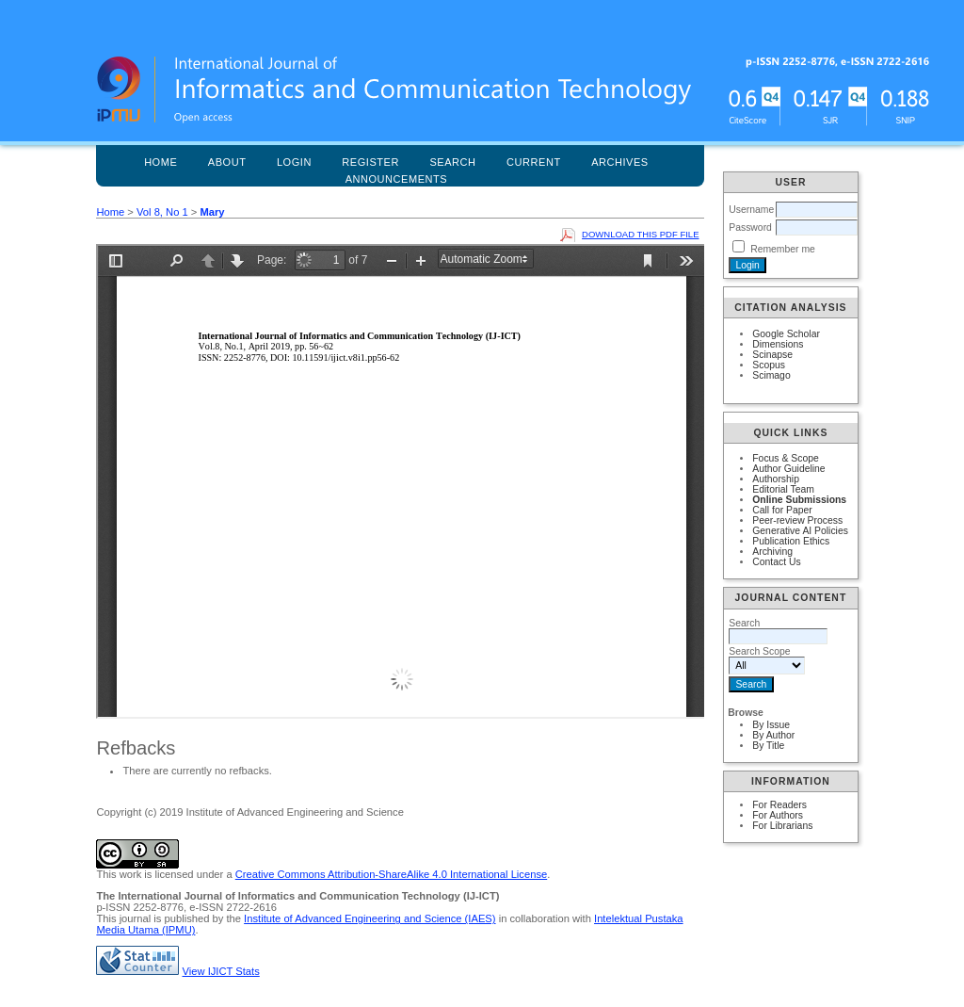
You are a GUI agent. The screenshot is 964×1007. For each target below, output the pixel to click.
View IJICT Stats (221, 971)
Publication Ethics (790, 541)
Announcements (396, 179)
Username (751, 209)
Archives (620, 162)
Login (294, 162)
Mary (212, 212)
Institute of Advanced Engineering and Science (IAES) (369, 918)
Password (750, 227)
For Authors (777, 815)
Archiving (772, 551)
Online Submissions (799, 500)
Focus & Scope (785, 458)
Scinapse (772, 354)
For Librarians (782, 825)
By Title (768, 745)
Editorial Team (783, 489)
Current (533, 162)
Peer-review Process (797, 520)
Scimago (771, 375)
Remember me (782, 249)
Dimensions (777, 344)
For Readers (779, 805)
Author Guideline (788, 468)
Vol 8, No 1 (162, 212)
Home (160, 162)
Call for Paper (782, 510)
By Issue (771, 725)
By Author (773, 735)
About (227, 162)
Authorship (775, 479)
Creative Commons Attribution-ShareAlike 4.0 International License (391, 874)
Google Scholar (786, 334)
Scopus (768, 365)
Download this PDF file (640, 234)
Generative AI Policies (800, 531)
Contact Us (776, 562)
